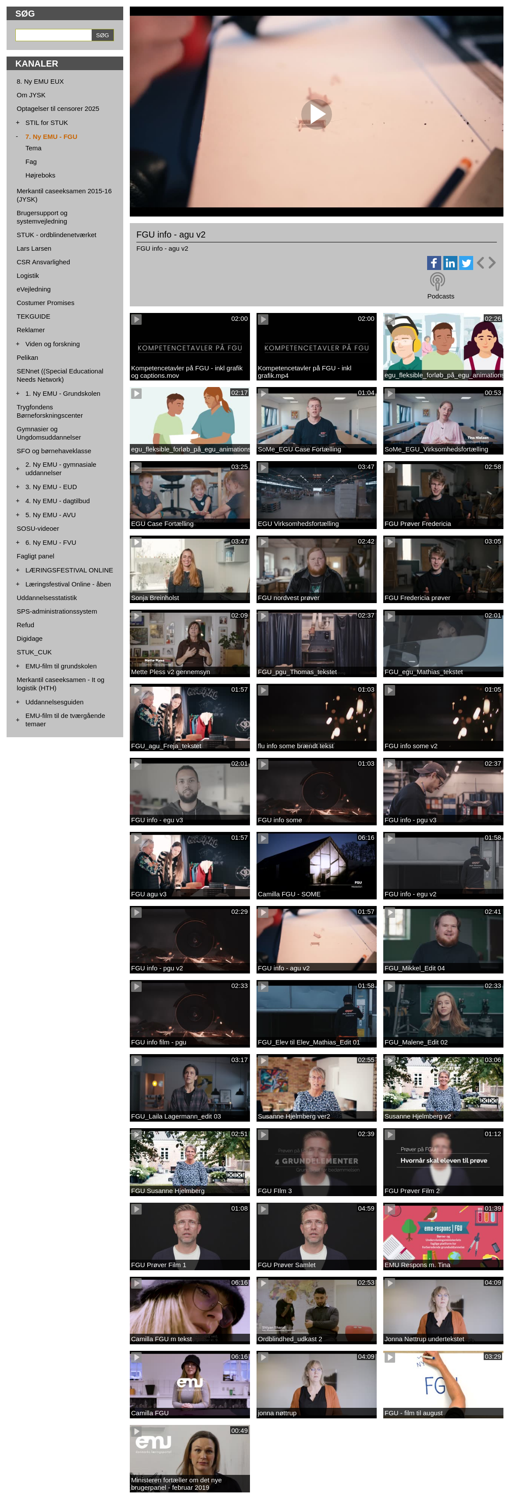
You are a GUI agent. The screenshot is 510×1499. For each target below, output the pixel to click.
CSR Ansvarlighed (43, 262)
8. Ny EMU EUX (40, 81)
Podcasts (440, 296)
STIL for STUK (46, 122)
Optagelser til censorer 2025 (58, 108)
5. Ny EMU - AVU (50, 515)
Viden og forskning (52, 344)
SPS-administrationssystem (57, 611)
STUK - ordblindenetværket (56, 234)
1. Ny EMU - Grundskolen (62, 393)
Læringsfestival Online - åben (68, 584)
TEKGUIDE (33, 316)
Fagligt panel (35, 556)
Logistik (28, 275)
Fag (31, 161)
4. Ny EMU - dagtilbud (57, 500)
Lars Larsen (34, 248)
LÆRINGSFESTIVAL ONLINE (69, 570)
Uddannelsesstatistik (47, 597)
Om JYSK (31, 95)
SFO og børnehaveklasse (54, 451)
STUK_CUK (34, 652)
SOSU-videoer (38, 528)
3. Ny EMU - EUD (51, 486)
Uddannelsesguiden (54, 702)
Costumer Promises (46, 302)
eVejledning (34, 289)
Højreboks (40, 175)
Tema (33, 148)
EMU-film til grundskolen (61, 666)
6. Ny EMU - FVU (50, 542)
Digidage (30, 638)
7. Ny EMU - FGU (51, 136)
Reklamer (31, 330)
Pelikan (27, 357)
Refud (25, 625)
